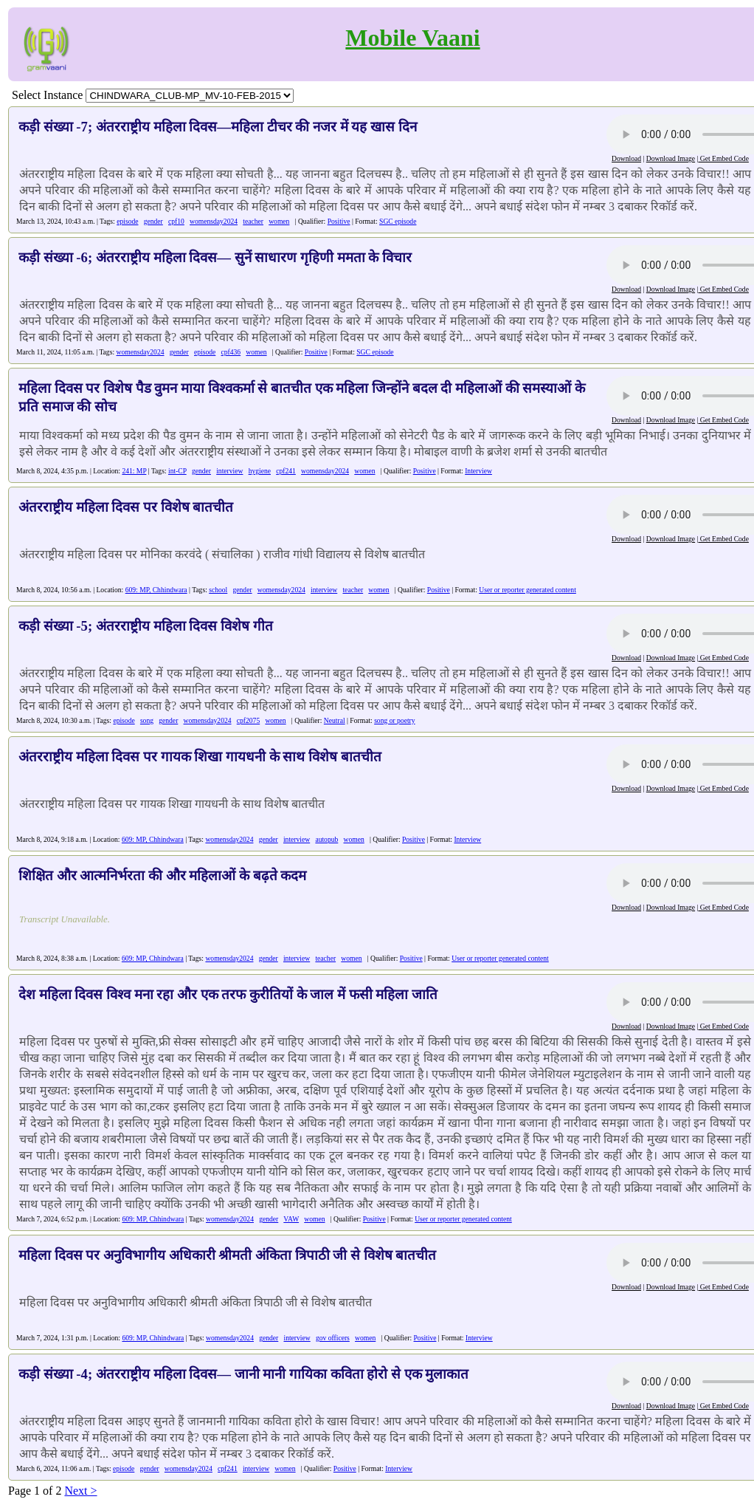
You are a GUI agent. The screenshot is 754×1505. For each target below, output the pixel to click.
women (279, 221)
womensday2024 (214, 221)
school (218, 590)
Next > (80, 1490)
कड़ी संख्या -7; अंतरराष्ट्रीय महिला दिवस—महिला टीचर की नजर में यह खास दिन (217, 126)
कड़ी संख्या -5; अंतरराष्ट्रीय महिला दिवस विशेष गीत (145, 626)
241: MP (134, 471)
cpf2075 (248, 720)
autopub (326, 839)
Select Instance (47, 95)
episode (127, 221)
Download (626, 158)
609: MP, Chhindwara (156, 590)
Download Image (670, 158)
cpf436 (231, 352)
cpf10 (176, 221)
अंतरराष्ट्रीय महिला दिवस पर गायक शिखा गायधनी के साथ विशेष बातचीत (199, 756)
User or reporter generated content (527, 590)
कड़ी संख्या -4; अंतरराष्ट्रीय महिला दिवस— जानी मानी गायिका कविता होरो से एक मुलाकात (243, 1374)
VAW (291, 1219)
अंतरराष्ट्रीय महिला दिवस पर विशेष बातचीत (125, 507)
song (146, 720)
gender (153, 221)
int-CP (177, 471)
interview (229, 471)
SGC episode (397, 221)
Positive (339, 221)
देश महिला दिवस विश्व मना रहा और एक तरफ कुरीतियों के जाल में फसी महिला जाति (227, 994)
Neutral (334, 720)
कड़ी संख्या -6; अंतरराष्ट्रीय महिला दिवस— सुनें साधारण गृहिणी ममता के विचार (215, 257)
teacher (253, 221)
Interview (478, 471)
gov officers (333, 1338)
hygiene (260, 471)
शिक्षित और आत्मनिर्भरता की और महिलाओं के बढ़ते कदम (162, 875)
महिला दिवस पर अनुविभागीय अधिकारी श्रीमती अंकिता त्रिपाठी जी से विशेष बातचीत (227, 1255)
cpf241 (286, 471)
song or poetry (394, 720)
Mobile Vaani (412, 37)
